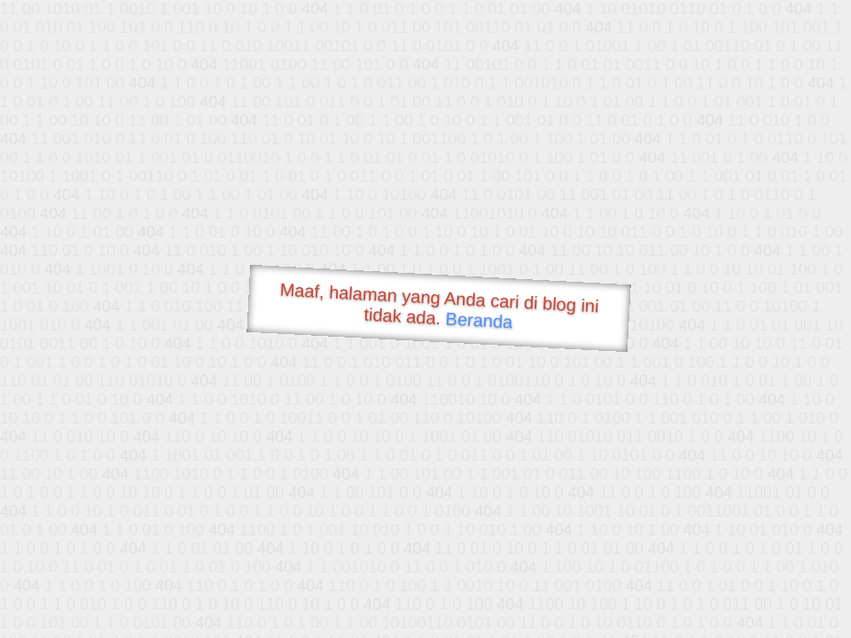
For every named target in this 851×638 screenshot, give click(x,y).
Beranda (479, 319)
